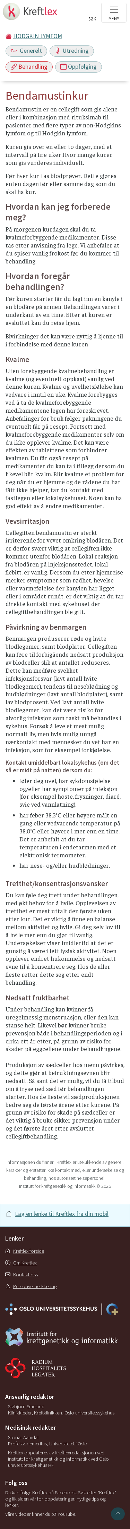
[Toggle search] (92, 15)
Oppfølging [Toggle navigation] (78, 66)
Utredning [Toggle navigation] (72, 50)
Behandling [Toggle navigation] (29, 66)
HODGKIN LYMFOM (37, 36)
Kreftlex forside (24, 1251)
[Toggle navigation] (114, 13)
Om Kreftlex (21, 1263)
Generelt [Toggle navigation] (26, 50)
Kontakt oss (21, 1274)
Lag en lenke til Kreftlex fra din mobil (62, 1214)
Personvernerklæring (31, 1286)
